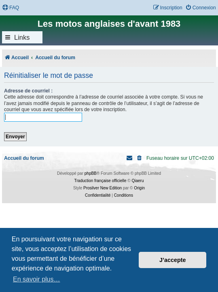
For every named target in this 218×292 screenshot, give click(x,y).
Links (22, 37)
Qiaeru (137, 180)
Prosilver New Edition (102, 188)
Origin (139, 188)
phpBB (91, 173)
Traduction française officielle (100, 180)
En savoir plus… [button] (36, 279)
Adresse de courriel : (28, 91)
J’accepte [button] (172, 260)
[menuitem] (10, 7)
